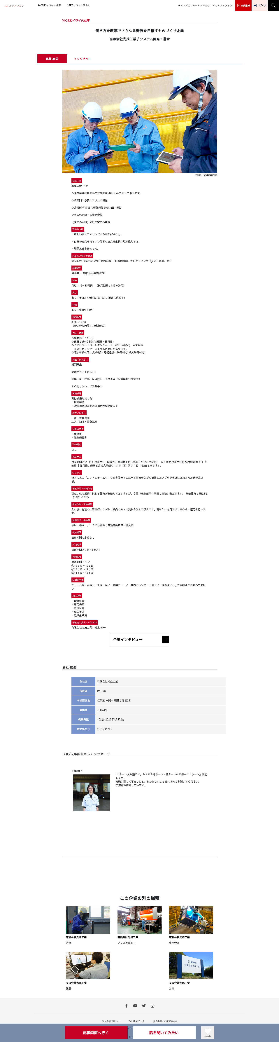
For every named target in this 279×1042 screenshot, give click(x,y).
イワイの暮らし (79, 5)
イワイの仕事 (49, 5)
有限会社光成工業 (76, 937)
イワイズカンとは (222, 5)
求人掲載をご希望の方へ (165, 1021)
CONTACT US (136, 1021)
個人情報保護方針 (111, 1021)
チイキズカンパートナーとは (194, 5)
